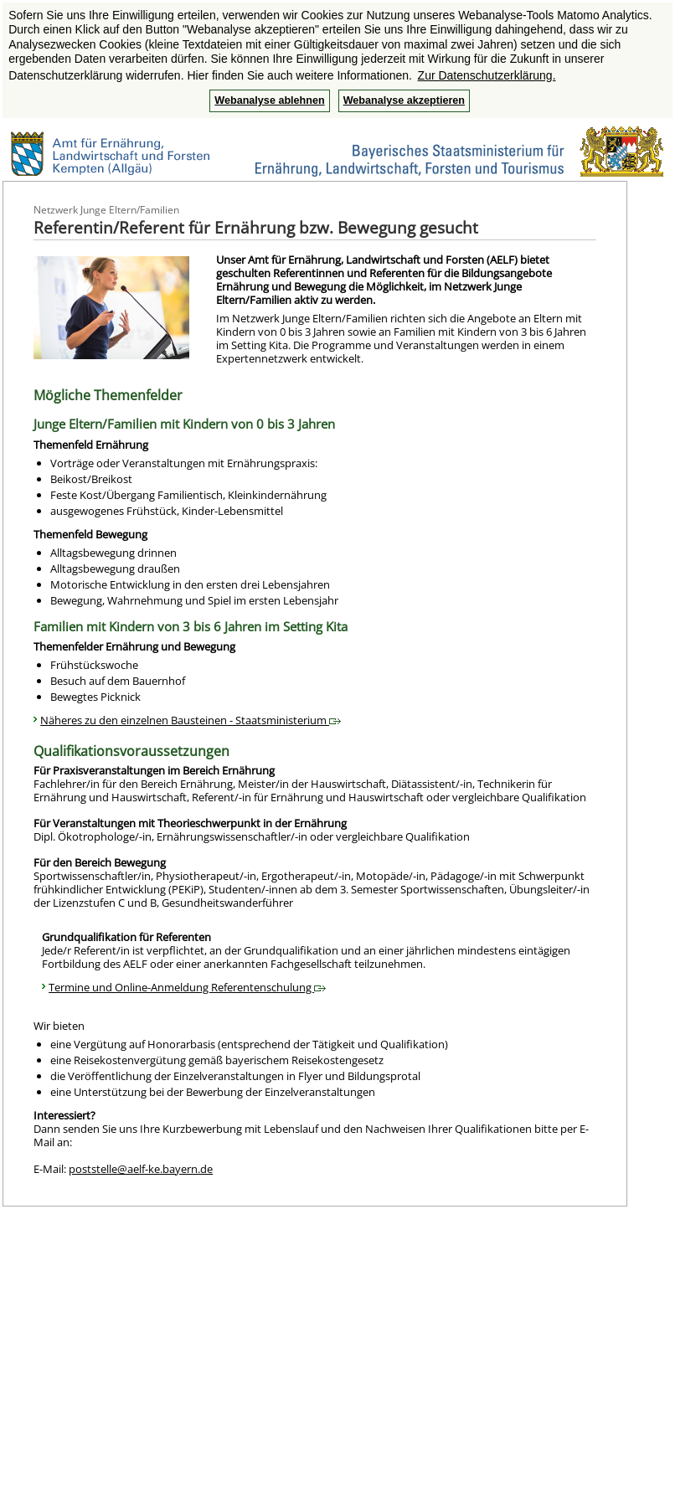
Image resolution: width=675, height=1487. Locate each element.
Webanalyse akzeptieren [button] (404, 100)
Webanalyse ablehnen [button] (269, 100)
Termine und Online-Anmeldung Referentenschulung (187, 987)
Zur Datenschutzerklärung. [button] (487, 75)
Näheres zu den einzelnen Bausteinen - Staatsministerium (190, 720)
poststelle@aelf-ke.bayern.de (141, 1168)
